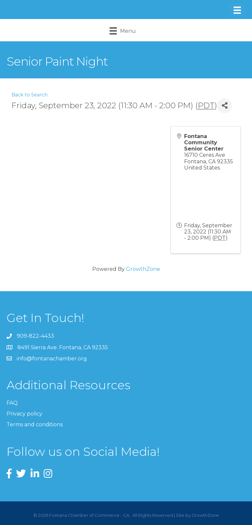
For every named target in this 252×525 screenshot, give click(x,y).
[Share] (224, 105)
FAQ (12, 403)
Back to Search (29, 95)
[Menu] (237, 10)
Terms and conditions (35, 424)
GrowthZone (143, 269)
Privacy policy (24, 414)
